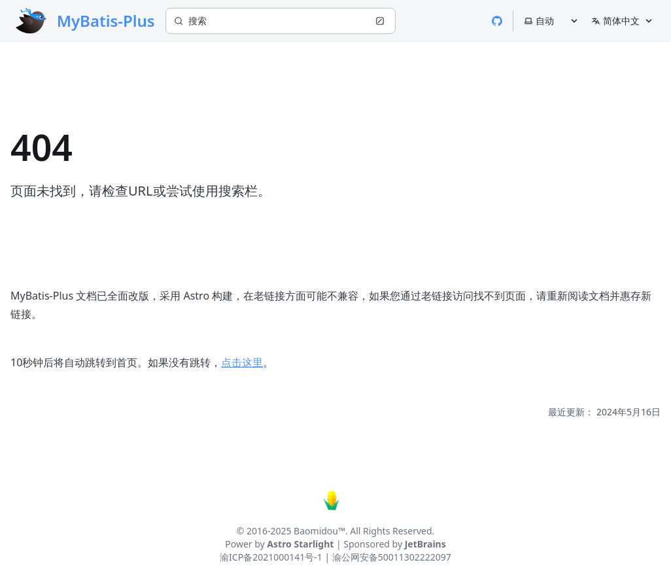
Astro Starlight (300, 544)
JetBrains (425, 544)
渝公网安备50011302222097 (391, 557)
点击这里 (242, 362)
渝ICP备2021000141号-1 (271, 557)
